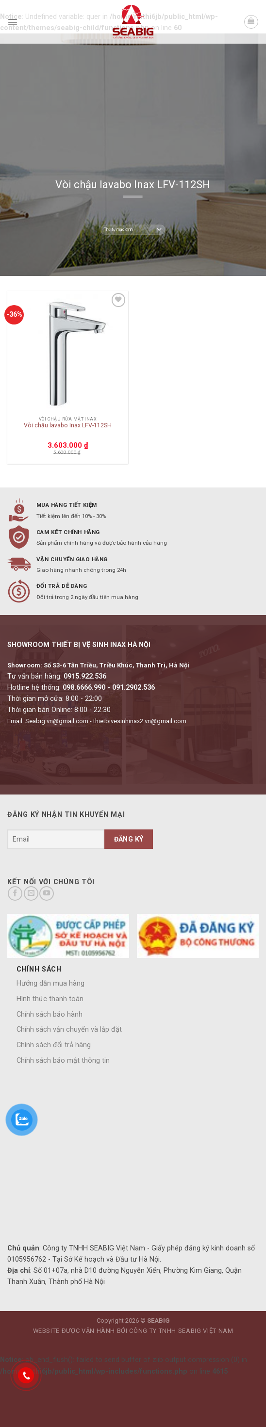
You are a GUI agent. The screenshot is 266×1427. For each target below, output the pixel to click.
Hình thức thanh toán (50, 999)
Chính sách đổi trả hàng (54, 1045)
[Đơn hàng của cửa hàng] (133, 230)
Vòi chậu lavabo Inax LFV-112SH (68, 425)
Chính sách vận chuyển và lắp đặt (69, 1029)
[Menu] (12, 22)
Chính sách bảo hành (50, 1014)
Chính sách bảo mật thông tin (63, 1060)
